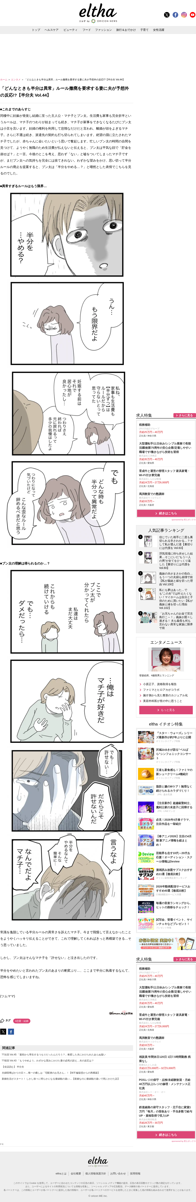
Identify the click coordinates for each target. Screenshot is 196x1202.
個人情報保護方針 (95, 1173)
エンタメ (16, 79)
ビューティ (71, 29)
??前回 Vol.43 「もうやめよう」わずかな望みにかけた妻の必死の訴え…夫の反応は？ (48, 1060)
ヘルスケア (52, 29)
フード (87, 29)
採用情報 (135, 1173)
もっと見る (168, 709)
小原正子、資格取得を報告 (160, 684)
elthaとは (61, 1173)
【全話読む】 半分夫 (13, 1066)
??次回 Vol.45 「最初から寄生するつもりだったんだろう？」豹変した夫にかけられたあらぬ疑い (54, 1054)
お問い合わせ (118, 1173)
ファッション (103, 29)
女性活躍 (158, 29)
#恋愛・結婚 (22, 1021)
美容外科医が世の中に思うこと (162, 700)
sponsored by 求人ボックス (184, 520)
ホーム (4, 79)
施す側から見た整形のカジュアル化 (165, 695)
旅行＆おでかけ (126, 29)
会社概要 (76, 1173)
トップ (36, 29)
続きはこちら (168, 513)
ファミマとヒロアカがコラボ (161, 689)
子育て (144, 29)
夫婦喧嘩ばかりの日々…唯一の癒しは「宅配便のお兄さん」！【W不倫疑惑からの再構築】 (51, 1072)
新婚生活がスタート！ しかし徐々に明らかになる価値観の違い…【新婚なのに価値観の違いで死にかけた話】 (61, 1078)
